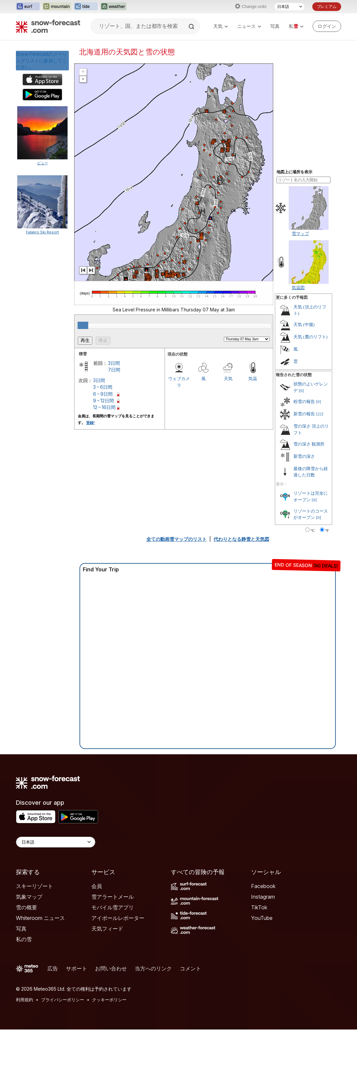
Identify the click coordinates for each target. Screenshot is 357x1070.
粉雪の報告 (304, 401)
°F (327, 530)
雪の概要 (26, 907)
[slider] (82, 325)
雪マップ (300, 233)
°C (313, 530)
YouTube (262, 918)
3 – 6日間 (102, 387)
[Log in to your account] (327, 26)
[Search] (192, 26)
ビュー (42, 163)
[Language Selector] (55, 842)
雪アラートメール (112, 896)
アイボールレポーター (117, 918)
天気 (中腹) (304, 324)
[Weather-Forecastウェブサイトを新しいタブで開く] (113, 6)
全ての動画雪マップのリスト (176, 539)
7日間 (114, 369)
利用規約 (24, 999)
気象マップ (29, 896)
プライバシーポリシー (62, 999)
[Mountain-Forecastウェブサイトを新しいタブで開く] (56, 6)
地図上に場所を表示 (294, 172)
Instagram (263, 896)
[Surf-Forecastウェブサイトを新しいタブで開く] (28, 6)
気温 (252, 378)
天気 (220, 26)
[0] (301, 390)
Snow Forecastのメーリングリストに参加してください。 (41, 60)
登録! (90, 422)
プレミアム (326, 6)
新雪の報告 (304, 413)
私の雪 (24, 939)
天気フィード (107, 928)
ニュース (249, 26)
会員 (96, 886)
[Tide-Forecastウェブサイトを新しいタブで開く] (86, 6)
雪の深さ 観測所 (309, 444)
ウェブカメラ (179, 382)
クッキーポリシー (109, 999)
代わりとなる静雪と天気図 (241, 539)
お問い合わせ (111, 968)
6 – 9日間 (103, 394)
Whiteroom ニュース (40, 918)
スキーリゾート (34, 886)
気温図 (298, 287)
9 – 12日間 (103, 400)
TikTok (259, 907)
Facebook (263, 886)
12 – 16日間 (104, 407)
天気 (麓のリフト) (310, 336)
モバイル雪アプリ (112, 907)
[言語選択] (289, 6)
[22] (319, 413)
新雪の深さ (304, 456)
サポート (76, 968)
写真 (275, 26)
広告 (52, 968)
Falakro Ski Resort (42, 232)
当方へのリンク (153, 968)
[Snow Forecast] (48, 26)
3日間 (114, 363)
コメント (190, 968)
